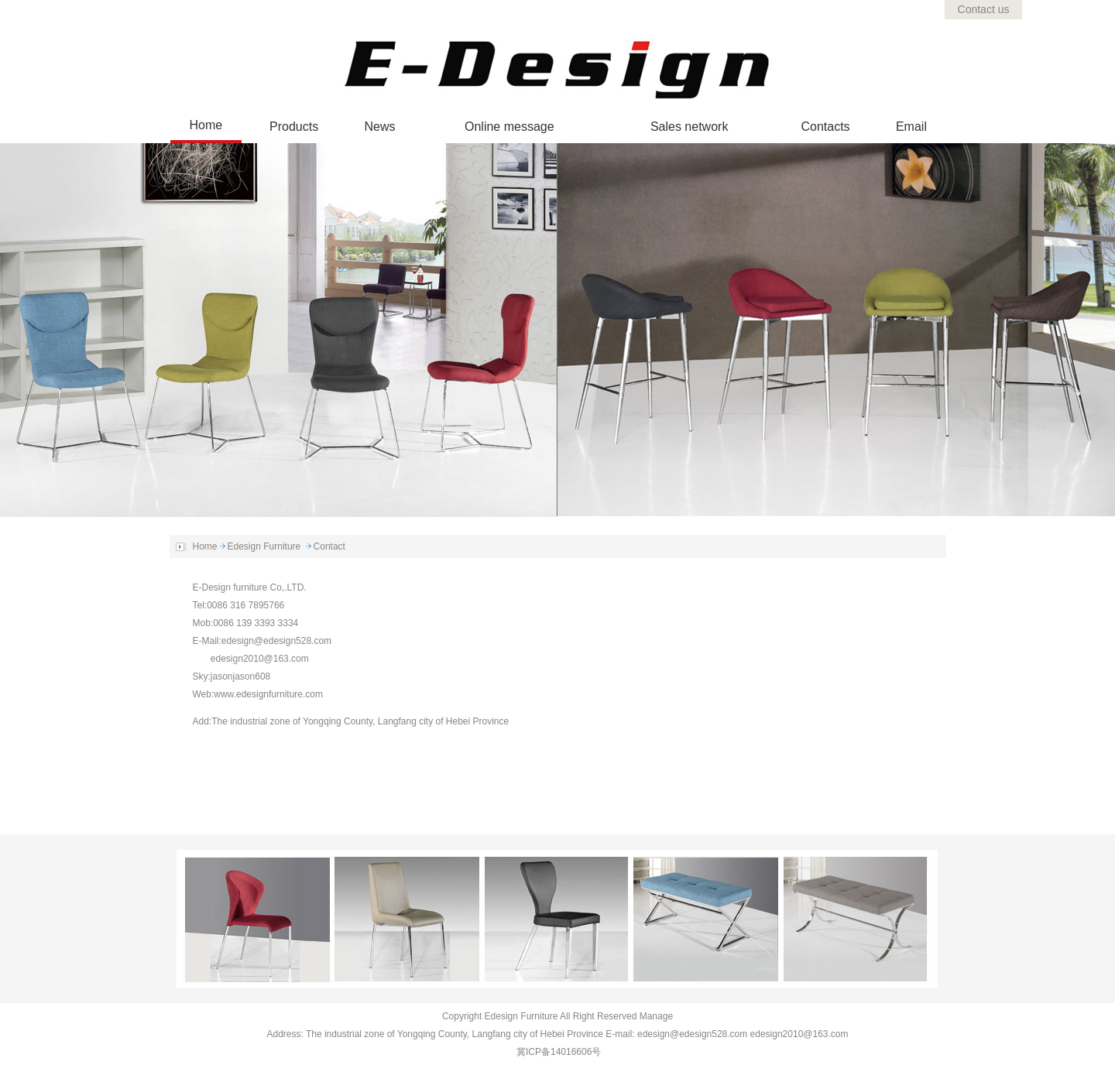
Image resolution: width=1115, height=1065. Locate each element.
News (380, 126)
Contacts (825, 126)
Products (293, 126)
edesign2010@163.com (260, 658)
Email (911, 126)
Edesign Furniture (264, 546)
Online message (509, 126)
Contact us (984, 9)
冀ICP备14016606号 (558, 1051)
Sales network (689, 126)
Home (206, 125)
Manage (656, 1016)
